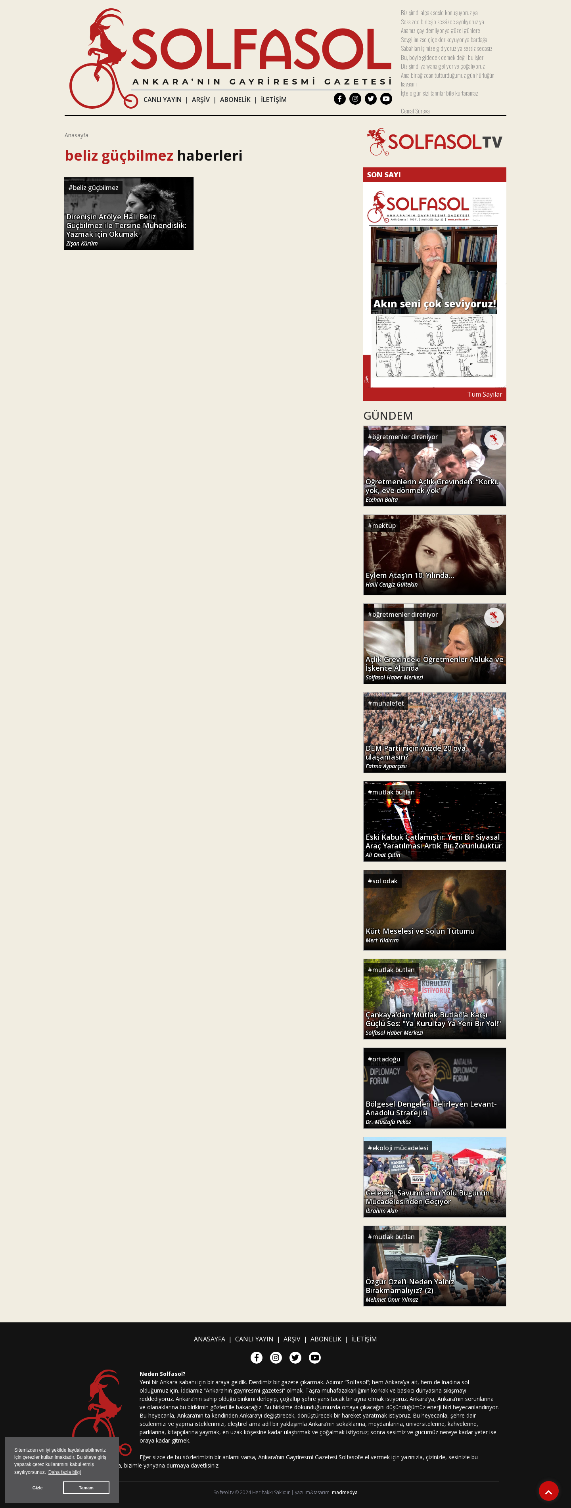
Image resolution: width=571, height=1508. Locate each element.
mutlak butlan (393, 792)
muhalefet (388, 703)
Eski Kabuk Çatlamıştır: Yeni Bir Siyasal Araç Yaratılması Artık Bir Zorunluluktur (434, 846)
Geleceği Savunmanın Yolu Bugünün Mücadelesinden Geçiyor (428, 1201)
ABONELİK (235, 99)
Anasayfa (76, 135)
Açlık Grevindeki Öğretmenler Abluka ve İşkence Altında (435, 668)
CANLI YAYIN (163, 99)
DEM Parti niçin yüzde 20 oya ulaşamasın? (416, 757)
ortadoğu (386, 1059)
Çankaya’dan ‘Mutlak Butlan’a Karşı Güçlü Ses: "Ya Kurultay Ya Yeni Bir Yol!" (433, 1023)
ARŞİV (201, 99)
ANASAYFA (209, 1339)
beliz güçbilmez (96, 187)
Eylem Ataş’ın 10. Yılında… (410, 579)
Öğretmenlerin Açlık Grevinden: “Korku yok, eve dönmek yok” (432, 490)
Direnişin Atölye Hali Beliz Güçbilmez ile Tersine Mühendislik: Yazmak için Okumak (126, 229)
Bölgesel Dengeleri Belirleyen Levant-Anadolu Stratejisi (431, 1112)
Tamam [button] (86, 1487)
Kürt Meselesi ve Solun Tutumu (420, 935)
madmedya (345, 1492)
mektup (384, 525)
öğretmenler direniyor (405, 436)
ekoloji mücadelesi (400, 1147)
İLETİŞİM (274, 99)
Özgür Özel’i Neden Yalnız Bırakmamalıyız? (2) (410, 1290)
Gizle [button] (38, 1487)
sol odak (385, 881)
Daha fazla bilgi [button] (64, 1472)
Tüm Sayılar (484, 394)
